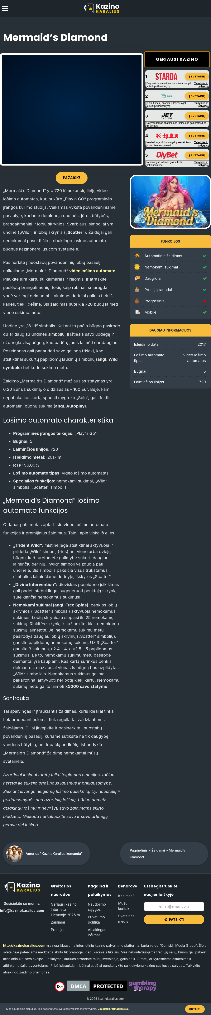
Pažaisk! (71, 178)
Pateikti (174, 920)
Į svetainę (197, 76)
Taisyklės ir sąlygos (201, 85)
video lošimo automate (92, 270)
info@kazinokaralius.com (22, 911)
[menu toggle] (5, 9)
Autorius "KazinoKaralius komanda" (54, 854)
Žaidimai (158, 850)
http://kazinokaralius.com (24, 945)
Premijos (58, 930)
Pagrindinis (139, 850)
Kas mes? (126, 896)
